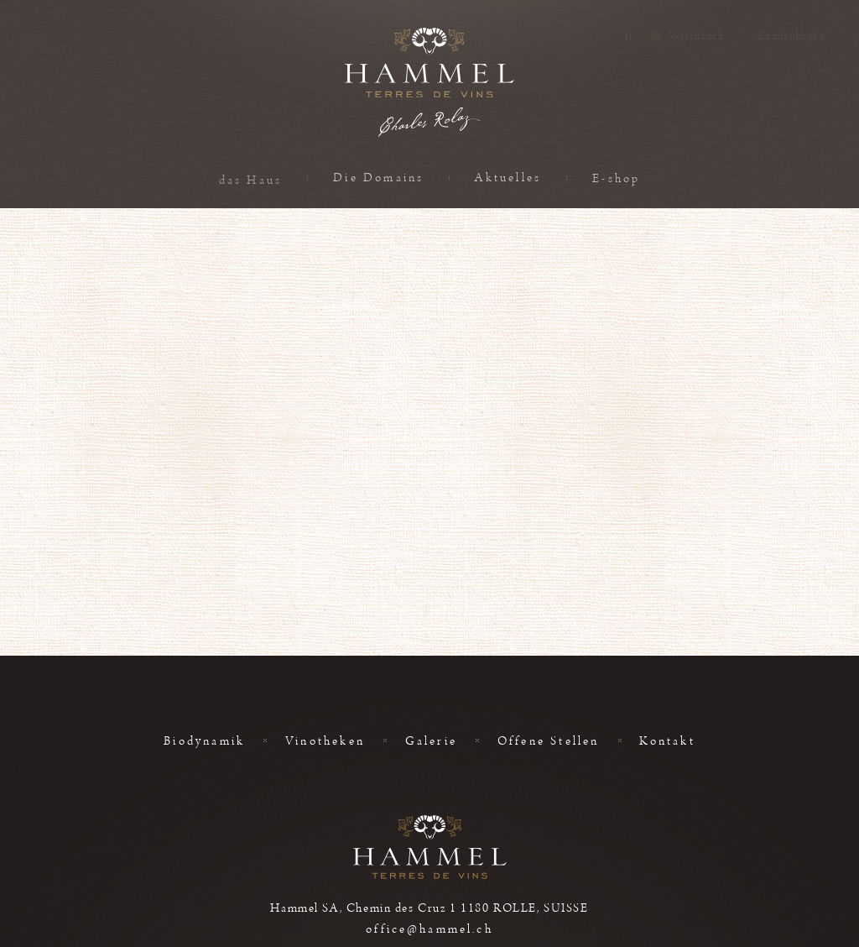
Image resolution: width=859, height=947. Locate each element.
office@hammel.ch (429, 929)
